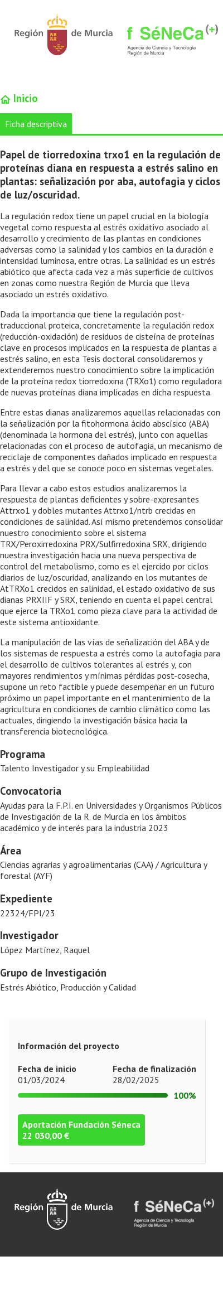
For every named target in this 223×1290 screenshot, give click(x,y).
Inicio (19, 98)
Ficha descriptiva (36, 123)
